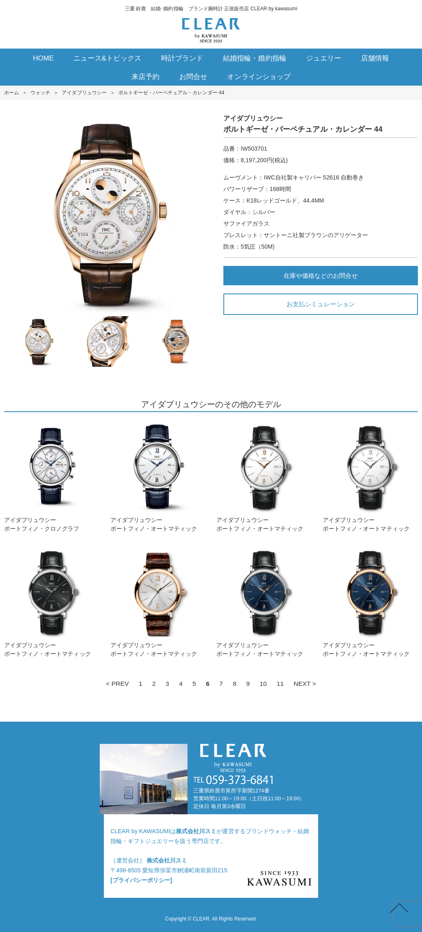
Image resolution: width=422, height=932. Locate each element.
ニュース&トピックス (107, 58)
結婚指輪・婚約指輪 (254, 58)
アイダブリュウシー (84, 93)
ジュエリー (323, 58)
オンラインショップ (258, 77)
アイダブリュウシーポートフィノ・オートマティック (158, 476)
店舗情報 (375, 58)
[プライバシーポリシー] (141, 880)
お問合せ (193, 77)
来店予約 (145, 77)
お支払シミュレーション (320, 304)
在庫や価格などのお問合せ (321, 275)
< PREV (117, 683)
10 (263, 683)
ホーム (11, 93)
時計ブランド (182, 58)
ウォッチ (40, 93)
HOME (43, 58)
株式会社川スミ (196, 831)
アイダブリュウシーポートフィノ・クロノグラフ (51, 476)
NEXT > (305, 683)
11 (280, 683)
